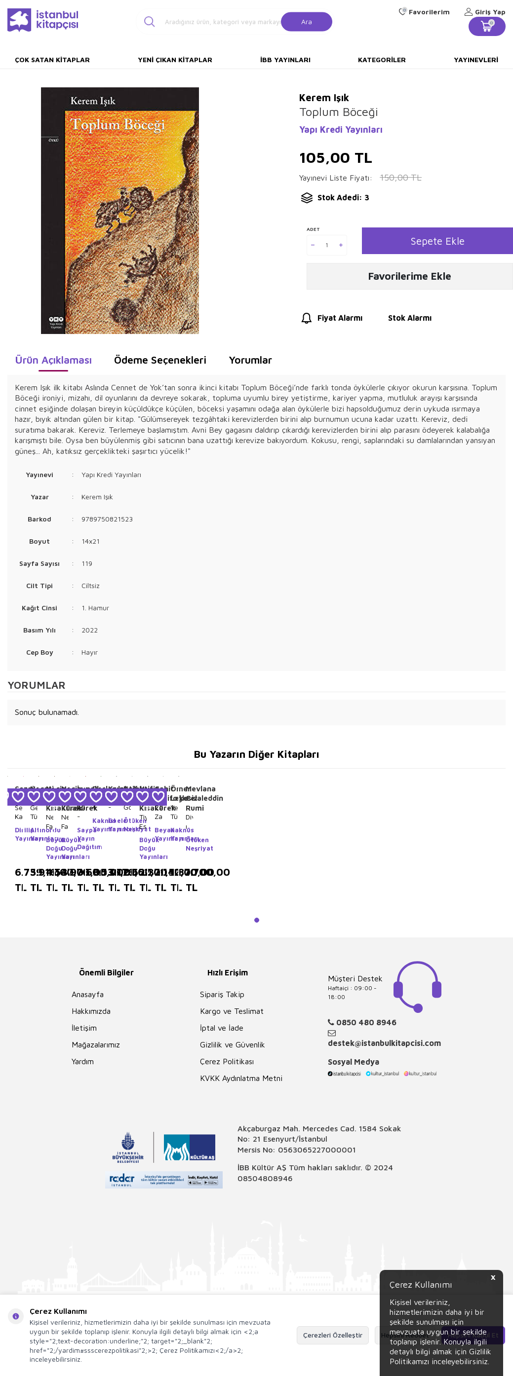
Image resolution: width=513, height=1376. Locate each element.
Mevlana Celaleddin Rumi (189, 798)
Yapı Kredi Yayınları (341, 129)
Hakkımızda (91, 1010)
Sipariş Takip (222, 994)
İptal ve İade (221, 1027)
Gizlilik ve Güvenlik (232, 1044)
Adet (313, 229)
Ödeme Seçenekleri (160, 360)
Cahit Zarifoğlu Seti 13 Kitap (158, 812)
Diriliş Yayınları (18, 834)
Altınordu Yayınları (34, 834)
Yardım (83, 1061)
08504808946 (265, 1178)
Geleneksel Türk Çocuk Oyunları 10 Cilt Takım (34, 812)
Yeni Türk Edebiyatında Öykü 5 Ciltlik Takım (174, 812)
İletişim (84, 1027)
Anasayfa (88, 994)
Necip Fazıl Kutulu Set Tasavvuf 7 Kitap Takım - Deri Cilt (65, 821)
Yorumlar (250, 360)
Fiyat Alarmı (330, 321)
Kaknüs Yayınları (96, 825)
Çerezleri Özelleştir (332, 1335)
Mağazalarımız (96, 1044)
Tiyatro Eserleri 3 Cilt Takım (143, 821)
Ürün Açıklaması (53, 360)
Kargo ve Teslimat (232, 1010)
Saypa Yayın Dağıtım (80, 838)
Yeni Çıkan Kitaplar (175, 59)
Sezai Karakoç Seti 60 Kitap (18, 812)
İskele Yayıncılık (112, 825)
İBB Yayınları (285, 59)
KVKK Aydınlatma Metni (241, 1078)
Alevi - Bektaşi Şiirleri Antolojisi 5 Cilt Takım (80, 812)
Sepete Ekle (438, 241)
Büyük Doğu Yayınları (49, 848)
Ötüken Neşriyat (127, 825)
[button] (256, 920)
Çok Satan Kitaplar (52, 59)
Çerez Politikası (227, 1061)
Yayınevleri (476, 59)
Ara (306, 21)
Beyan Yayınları (158, 834)
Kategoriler (382, 59)
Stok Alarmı (401, 321)
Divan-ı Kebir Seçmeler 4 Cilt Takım (189, 821)
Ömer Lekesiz (174, 793)
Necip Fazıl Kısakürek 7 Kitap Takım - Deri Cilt (49, 821)
